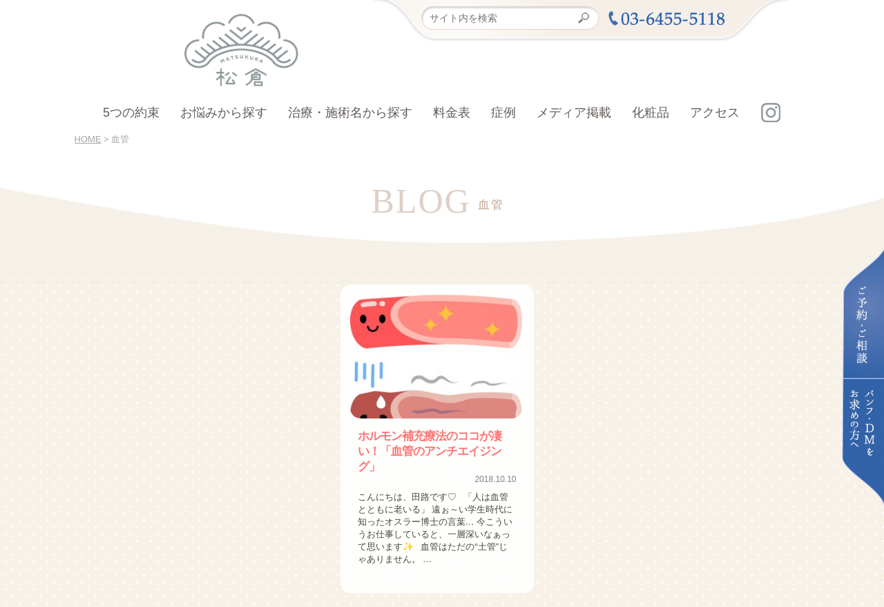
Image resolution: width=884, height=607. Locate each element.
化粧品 (650, 112)
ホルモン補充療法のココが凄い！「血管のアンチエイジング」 (435, 443)
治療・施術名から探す (350, 112)
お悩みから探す (223, 112)
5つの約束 (131, 112)
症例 (503, 112)
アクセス (715, 112)
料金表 (451, 112)
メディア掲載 (574, 112)
